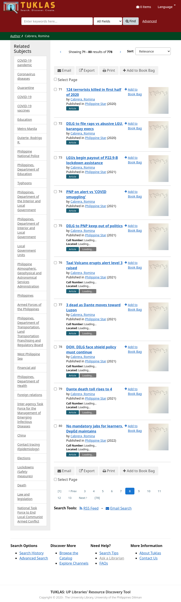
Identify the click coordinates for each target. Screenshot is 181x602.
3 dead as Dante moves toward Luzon (93, 307)
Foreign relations (29, 395)
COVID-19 (24, 97)
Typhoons (24, 183)
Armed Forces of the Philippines (29, 306)
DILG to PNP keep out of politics (94, 225)
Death (21, 485)
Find (131, 21)
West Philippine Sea (28, 356)
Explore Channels (74, 563)
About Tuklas (150, 553)
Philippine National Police (28, 153)
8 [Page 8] (130, 491)
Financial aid (26, 367)
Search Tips (108, 553)
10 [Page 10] (148, 491)
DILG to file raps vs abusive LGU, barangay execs (94, 126)
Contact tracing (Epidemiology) (28, 446)
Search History (31, 553)
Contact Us (149, 558)
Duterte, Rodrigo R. (29, 140)
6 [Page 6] (112, 491)
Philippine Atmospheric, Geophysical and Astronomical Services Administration (29, 275)
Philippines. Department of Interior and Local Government (28, 228)
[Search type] (108, 21)
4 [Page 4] (94, 491)
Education (24, 119)
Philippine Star (95, 104)
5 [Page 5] (103, 491)
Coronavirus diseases (26, 76)
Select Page (67, 79)
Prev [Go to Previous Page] (73, 491)
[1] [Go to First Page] (59, 491)
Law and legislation (25, 496)
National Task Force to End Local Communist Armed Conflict (30, 514)
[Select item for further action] (55, 89)
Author (15, 36)
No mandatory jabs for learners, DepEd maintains (94, 429)
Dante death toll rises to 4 (89, 389)
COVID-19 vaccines (24, 108)
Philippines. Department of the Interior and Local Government (29, 201)
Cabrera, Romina (82, 99)
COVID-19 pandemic (24, 62)
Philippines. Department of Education (28, 169)
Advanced (149, 21)
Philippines (25, 295)
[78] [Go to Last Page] (97, 498)
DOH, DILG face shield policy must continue (91, 350)
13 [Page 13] (70, 498)
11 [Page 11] (159, 491)
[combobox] (57, 21)
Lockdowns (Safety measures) (25, 471)
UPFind (14, 6)
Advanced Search (33, 558)
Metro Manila (27, 129)
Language (167, 7)
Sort (130, 51)
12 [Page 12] (59, 498)
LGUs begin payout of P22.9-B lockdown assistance (92, 160)
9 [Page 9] (139, 491)
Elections (24, 458)
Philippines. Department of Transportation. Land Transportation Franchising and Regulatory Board (30, 331)
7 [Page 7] (120, 491)
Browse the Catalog (69, 556)
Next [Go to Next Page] (83, 498)
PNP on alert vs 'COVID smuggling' (86, 194)
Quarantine (25, 88)
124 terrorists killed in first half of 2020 (93, 92)
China (21, 435)
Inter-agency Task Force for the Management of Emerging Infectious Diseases (30, 415)
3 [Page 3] (85, 491)
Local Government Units (26, 250)
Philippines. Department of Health (28, 381)
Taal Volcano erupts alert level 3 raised (94, 265)
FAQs (103, 563)
